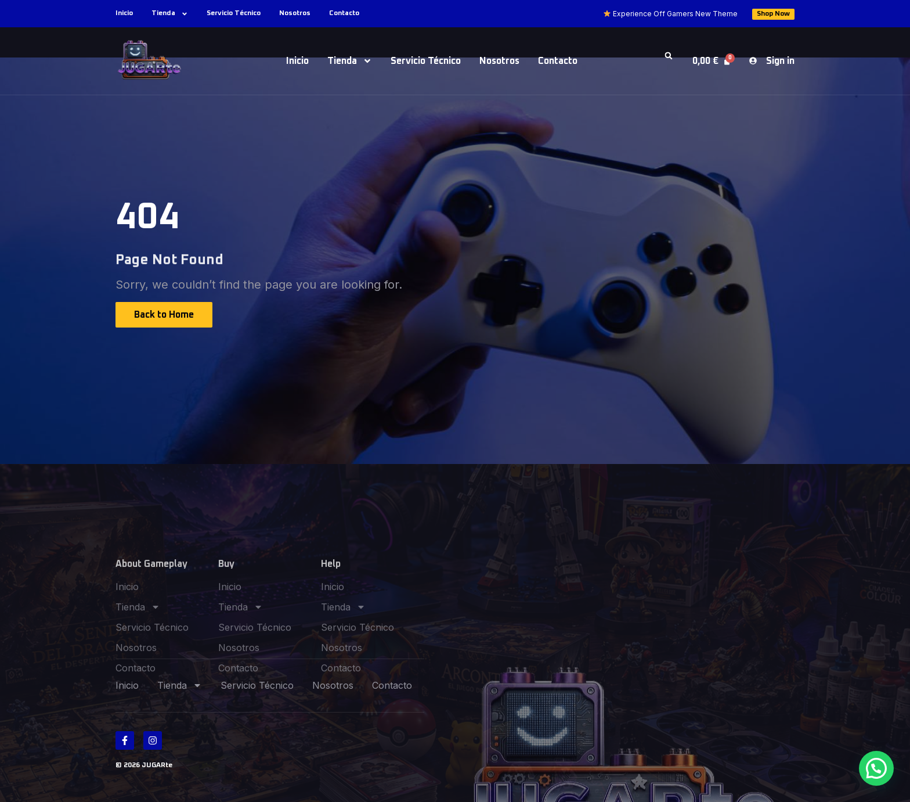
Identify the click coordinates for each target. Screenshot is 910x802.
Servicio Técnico (234, 13)
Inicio (124, 13)
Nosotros (294, 13)
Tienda (169, 13)
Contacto (344, 13)
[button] (668, 55)
